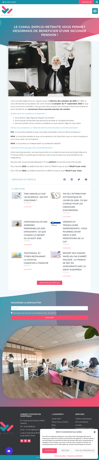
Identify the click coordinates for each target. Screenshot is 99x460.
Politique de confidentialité (75, 456)
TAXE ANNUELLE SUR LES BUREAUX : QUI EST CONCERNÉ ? (36, 197)
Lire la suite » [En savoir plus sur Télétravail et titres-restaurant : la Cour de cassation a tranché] (28, 269)
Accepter (49, 451)
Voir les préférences (84, 451)
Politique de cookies (60, 456)
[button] (94, 432)
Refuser (65, 451)
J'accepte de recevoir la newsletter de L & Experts (34, 313)
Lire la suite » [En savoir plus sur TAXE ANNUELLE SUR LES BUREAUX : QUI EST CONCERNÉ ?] (28, 207)
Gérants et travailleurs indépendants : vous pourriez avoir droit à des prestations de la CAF (75, 232)
